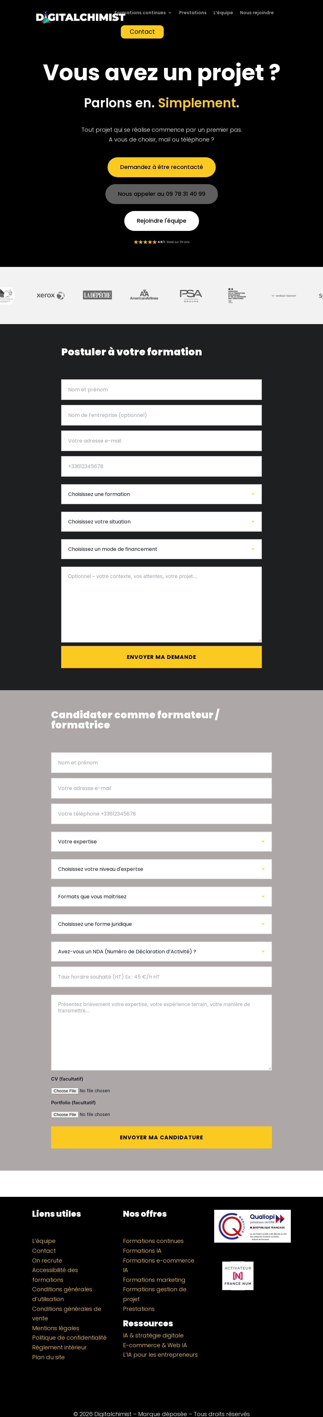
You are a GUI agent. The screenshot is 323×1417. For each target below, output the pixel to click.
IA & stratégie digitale (153, 1320)
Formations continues (140, 13)
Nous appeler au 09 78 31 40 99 (161, 194)
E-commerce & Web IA (155, 1330)
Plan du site (48, 1342)
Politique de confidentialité (69, 1322)
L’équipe (223, 13)
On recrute (47, 1245)
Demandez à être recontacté (161, 167)
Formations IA (142, 1235)
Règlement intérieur (59, 1332)
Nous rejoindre (257, 13)
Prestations (193, 13)
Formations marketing (154, 1265)
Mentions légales (55, 1313)
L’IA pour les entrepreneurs (160, 1339)
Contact (142, 31)
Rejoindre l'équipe (161, 221)
